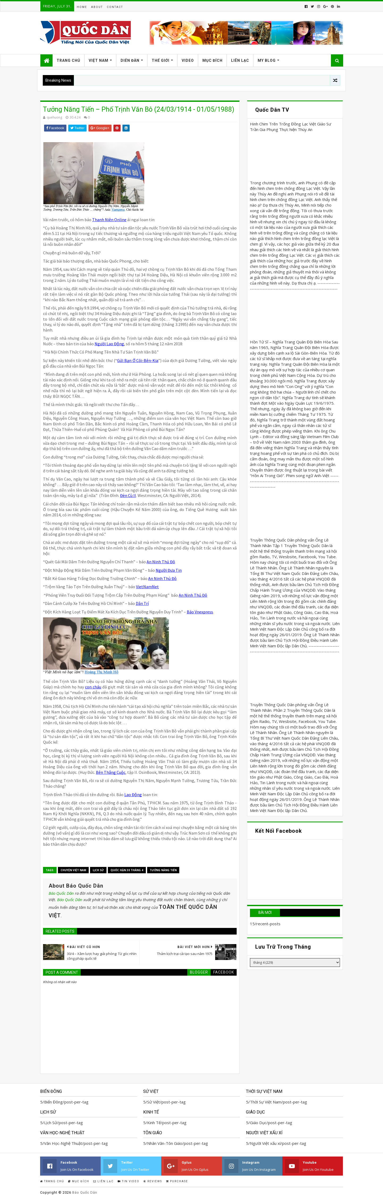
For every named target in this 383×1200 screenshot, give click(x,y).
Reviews (152, 1181)
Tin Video (128, 1181)
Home (82, 7)
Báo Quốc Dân (61, 893)
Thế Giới (160, 60)
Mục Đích (212, 60)
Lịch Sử (98, 870)
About (97, 7)
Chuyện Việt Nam (73, 870)
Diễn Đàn (130, 60)
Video (188, 60)
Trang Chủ (68, 60)
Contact (115, 7)
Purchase (177, 1181)
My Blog (267, 60)
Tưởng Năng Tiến (163, 870)
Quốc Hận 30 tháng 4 (126, 870)
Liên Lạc (240, 60)
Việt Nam (98, 60)
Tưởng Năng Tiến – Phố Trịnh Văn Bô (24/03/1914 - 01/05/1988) (138, 109)
